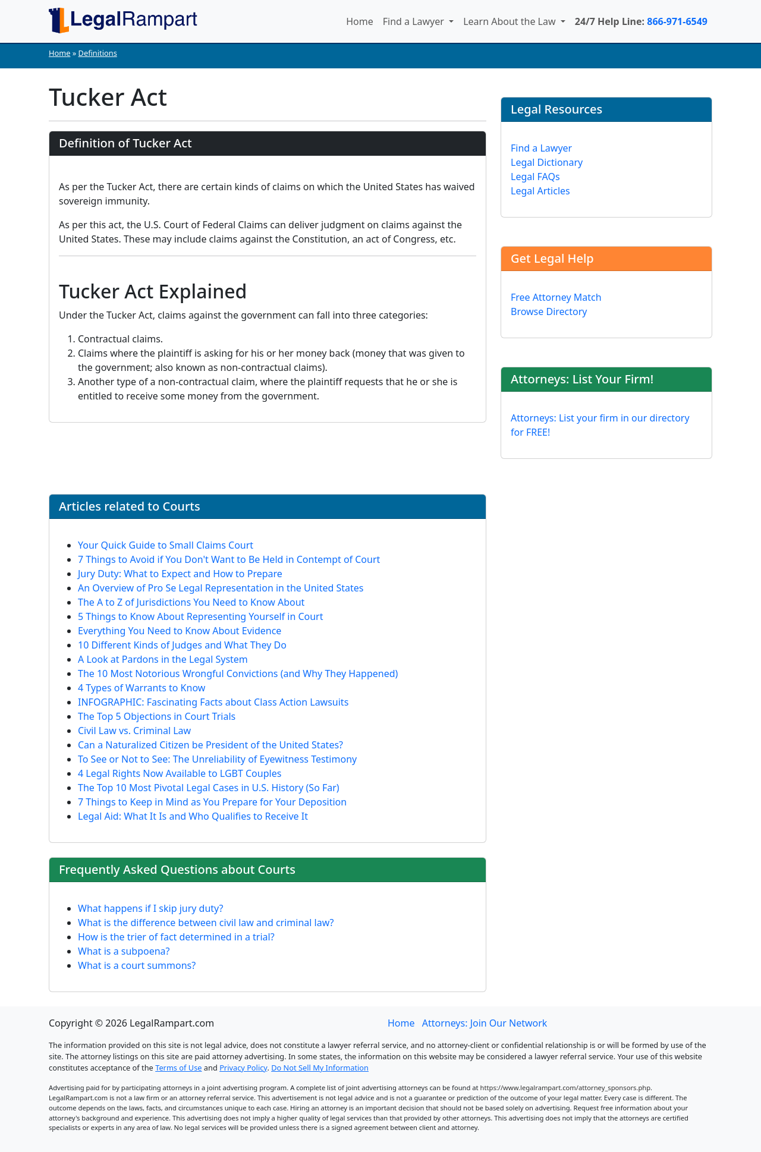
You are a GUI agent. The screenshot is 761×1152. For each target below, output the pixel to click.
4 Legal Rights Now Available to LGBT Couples (179, 773)
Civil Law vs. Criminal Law (134, 730)
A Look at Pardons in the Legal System (163, 659)
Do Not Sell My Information (320, 1067)
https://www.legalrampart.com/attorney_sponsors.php (565, 1087)
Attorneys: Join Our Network (485, 1023)
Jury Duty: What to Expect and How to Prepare (180, 573)
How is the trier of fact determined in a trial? (176, 936)
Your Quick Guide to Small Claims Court (165, 545)
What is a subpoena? (124, 951)
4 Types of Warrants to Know (141, 687)
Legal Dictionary (547, 162)
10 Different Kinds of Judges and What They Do (182, 644)
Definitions (97, 53)
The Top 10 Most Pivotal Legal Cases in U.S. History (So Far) (208, 787)
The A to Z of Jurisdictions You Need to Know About (191, 602)
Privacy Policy (243, 1067)
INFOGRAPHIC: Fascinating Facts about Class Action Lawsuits (213, 702)
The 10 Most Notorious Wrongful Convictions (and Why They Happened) (238, 673)
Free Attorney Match (556, 297)
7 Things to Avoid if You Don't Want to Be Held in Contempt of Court (229, 559)
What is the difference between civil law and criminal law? (206, 922)
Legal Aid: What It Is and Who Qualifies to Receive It (193, 816)
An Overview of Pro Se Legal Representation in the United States (220, 587)
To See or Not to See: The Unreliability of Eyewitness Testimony (217, 759)
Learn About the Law (510, 21)
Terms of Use (178, 1067)
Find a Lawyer (414, 21)
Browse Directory (549, 311)
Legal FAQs (535, 176)
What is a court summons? (137, 965)
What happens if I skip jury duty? (151, 908)
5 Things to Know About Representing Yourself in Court (200, 616)
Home (359, 21)
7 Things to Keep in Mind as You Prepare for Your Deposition (212, 801)
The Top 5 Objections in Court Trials (156, 716)
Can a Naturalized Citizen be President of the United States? (210, 744)
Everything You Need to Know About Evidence (179, 630)
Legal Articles (540, 190)
